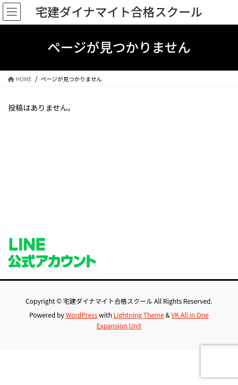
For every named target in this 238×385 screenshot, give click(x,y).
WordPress (82, 314)
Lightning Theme (139, 314)
